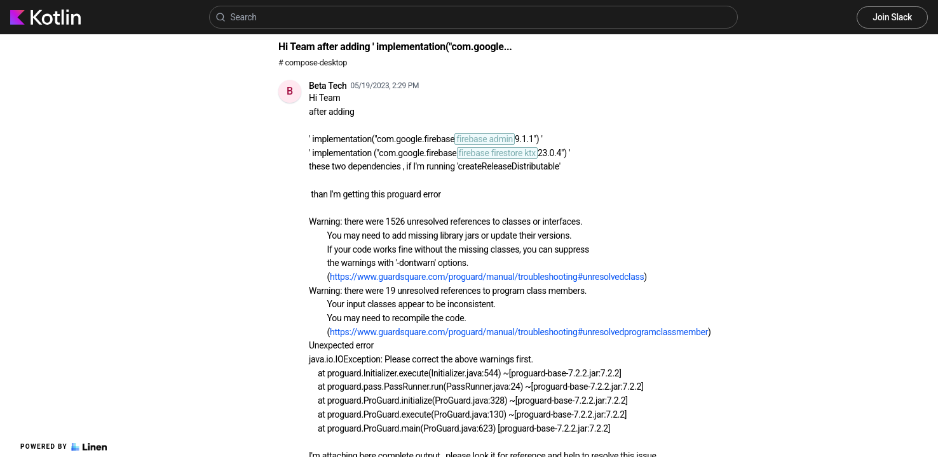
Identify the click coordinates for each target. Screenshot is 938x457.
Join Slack (892, 17)
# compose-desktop (312, 62)
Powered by (63, 447)
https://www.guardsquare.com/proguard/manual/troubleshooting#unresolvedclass (487, 277)
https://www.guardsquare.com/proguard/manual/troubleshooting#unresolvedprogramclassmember (519, 332)
